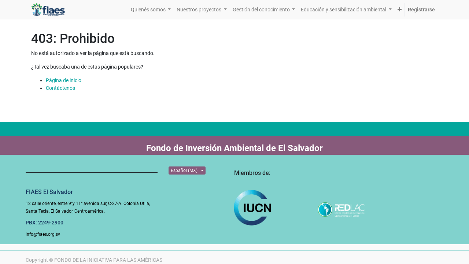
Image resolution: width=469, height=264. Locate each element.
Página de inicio (63, 80)
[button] (400, 9)
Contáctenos (60, 88)
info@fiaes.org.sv (43, 234)
